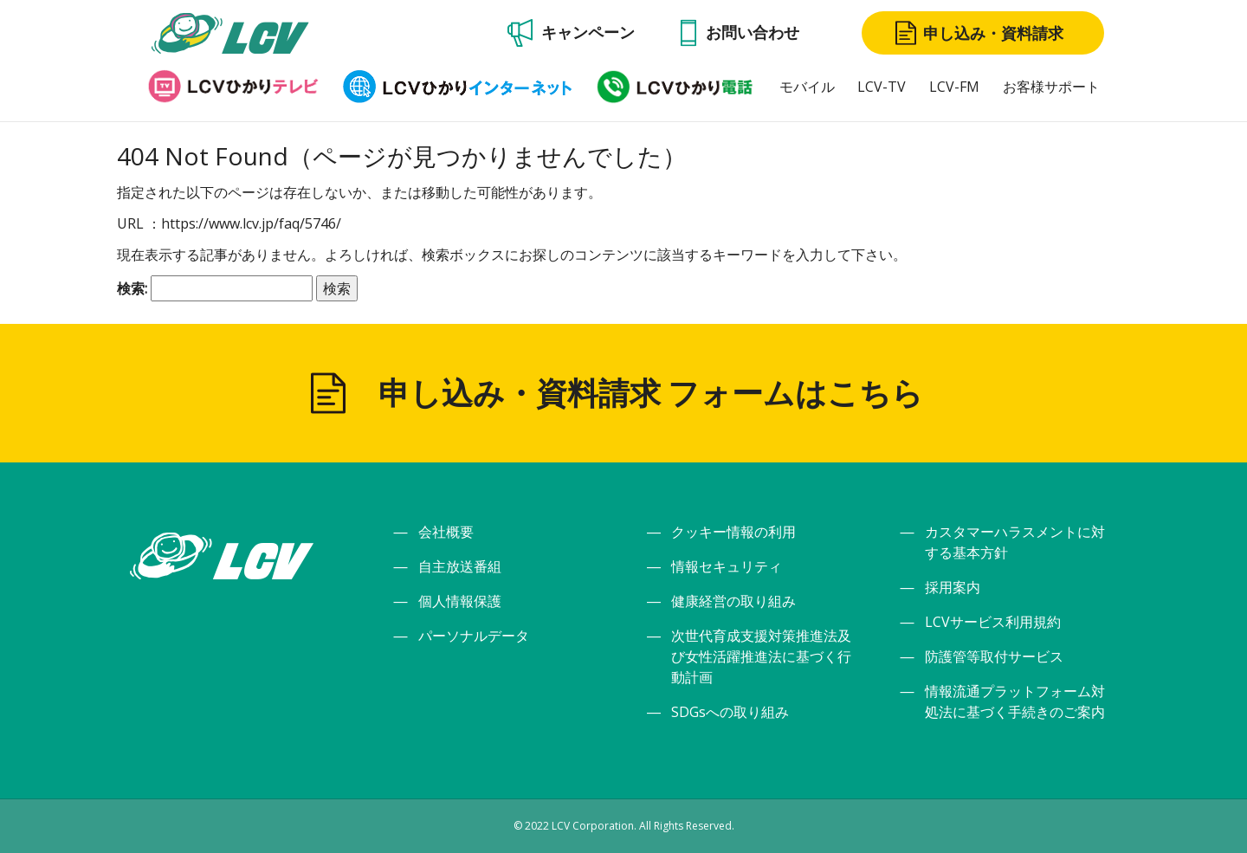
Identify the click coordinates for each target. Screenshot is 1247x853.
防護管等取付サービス (994, 656)
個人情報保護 (459, 601)
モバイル (807, 86)
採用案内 (952, 587)
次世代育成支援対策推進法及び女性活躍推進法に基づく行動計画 (761, 656)
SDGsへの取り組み (730, 711)
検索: (132, 288)
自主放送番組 (459, 566)
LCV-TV (881, 86)
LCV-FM (954, 86)
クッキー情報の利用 (733, 531)
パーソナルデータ (473, 635)
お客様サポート (1051, 86)
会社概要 (446, 531)
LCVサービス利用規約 (993, 621)
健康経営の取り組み (733, 601)
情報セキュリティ (726, 566)
